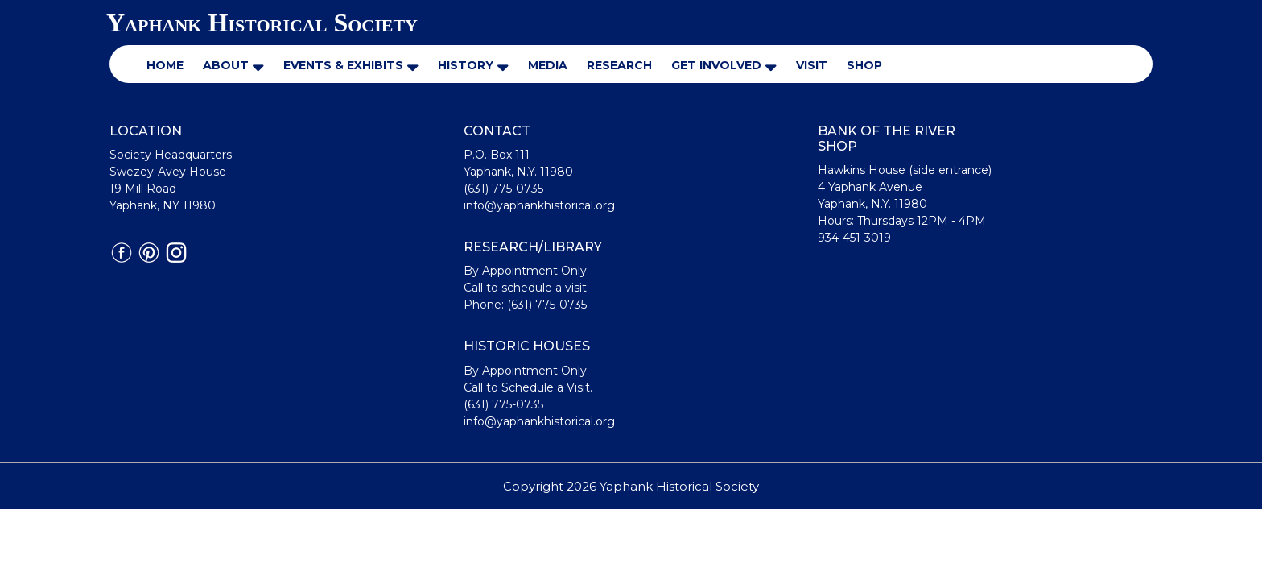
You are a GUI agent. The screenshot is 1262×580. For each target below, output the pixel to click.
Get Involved (716, 65)
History (465, 65)
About (226, 65)
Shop (864, 65)
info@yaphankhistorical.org (539, 205)
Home (165, 65)
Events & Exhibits (343, 65)
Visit (811, 65)
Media (547, 65)
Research (619, 65)
